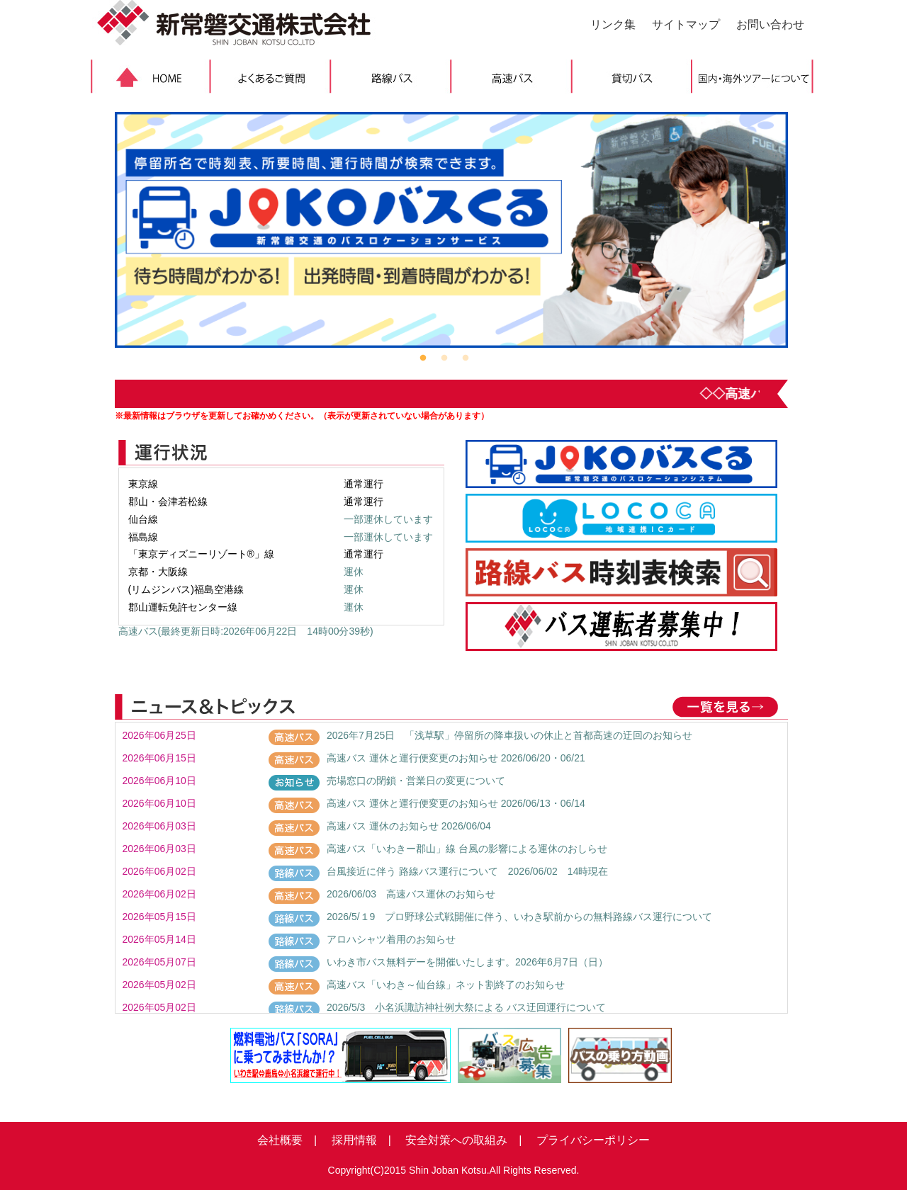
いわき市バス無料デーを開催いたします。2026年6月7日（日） (467, 962)
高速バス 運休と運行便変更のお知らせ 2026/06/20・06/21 (456, 758)
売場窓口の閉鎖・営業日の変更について (416, 780)
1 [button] (423, 358)
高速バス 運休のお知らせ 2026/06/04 (409, 826)
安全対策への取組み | (458, 1140)
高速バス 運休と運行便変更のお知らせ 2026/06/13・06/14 (456, 803)
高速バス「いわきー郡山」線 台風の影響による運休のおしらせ (467, 848)
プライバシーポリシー (587, 1140)
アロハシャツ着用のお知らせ (391, 939)
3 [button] (465, 358)
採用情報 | (355, 1140)
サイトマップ (686, 24)
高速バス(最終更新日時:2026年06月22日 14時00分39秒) (245, 631)
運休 (354, 571)
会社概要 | (287, 1140)
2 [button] (444, 358)
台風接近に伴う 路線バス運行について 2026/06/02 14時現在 (468, 871)
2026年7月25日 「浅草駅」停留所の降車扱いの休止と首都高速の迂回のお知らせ (510, 735)
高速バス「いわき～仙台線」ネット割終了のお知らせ (446, 984)
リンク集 (613, 24)
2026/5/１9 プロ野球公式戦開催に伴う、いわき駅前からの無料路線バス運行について (520, 916)
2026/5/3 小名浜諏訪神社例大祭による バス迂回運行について (466, 1007)
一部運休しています (388, 519)
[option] (451, 230)
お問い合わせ (770, 24)
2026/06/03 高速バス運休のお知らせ (411, 894)
